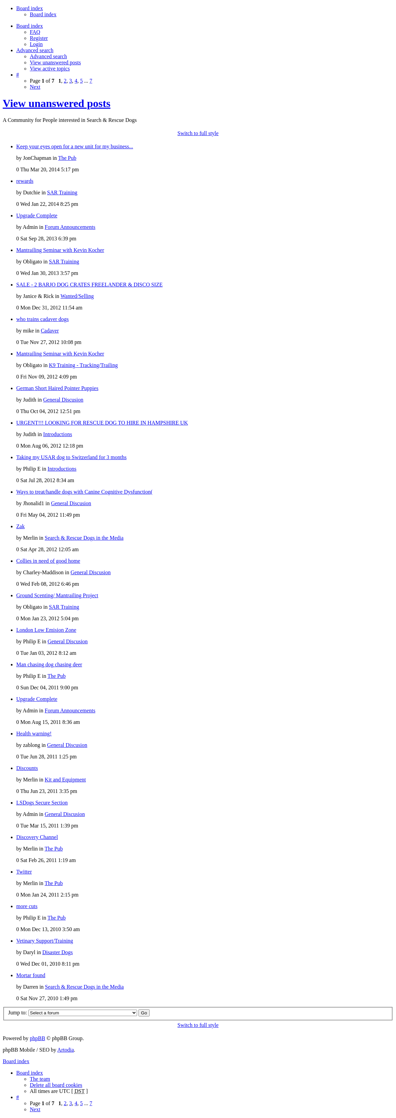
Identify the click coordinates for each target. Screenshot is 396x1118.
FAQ (35, 32)
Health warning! (33, 733)
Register (39, 38)
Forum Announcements (70, 227)
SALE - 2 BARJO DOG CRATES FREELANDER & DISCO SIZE (89, 284)
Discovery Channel (37, 837)
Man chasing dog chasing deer (49, 664)
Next (35, 87)
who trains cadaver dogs (42, 319)
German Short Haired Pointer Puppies (57, 388)
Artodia (65, 1050)
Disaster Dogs (57, 952)
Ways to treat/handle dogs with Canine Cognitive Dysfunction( (84, 492)
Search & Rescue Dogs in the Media (84, 538)
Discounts (27, 768)
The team (40, 1079)
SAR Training (62, 192)
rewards (25, 181)
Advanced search (48, 56)
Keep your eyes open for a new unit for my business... (74, 146)
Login (36, 44)
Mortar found (30, 975)
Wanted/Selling (77, 296)
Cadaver (50, 331)
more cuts (27, 906)
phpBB (37, 1038)
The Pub (67, 158)
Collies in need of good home (48, 561)
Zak (20, 526)
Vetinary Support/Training (44, 941)
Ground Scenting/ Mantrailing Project (57, 595)
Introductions (57, 434)
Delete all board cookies (56, 1085)
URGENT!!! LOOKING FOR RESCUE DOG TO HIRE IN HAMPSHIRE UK (102, 423)
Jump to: (17, 1012)
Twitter (24, 872)
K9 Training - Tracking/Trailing (83, 365)
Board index (43, 14)
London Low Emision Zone (46, 630)
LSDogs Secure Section (42, 802)
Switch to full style (197, 133)
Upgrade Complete (36, 215)
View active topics (50, 68)
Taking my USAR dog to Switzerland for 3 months (71, 457)
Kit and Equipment (65, 779)
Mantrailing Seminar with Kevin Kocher (60, 250)
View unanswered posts (55, 62)
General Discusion (63, 400)
